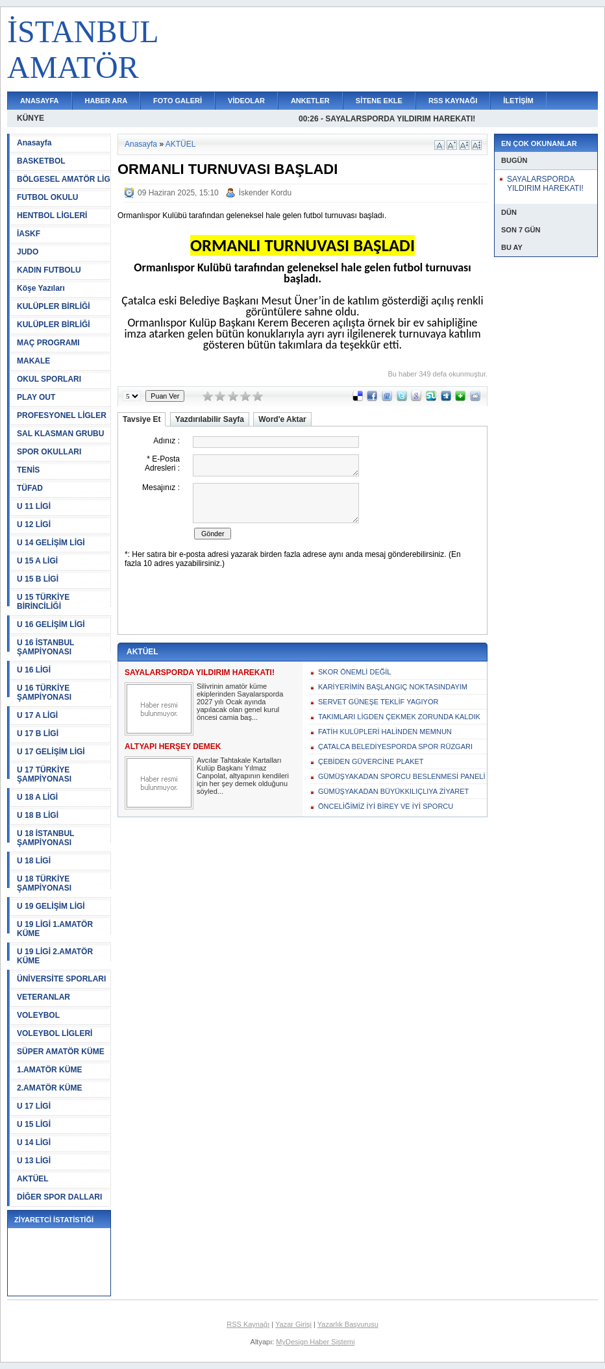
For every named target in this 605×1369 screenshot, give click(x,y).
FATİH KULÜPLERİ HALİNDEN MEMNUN (385, 731)
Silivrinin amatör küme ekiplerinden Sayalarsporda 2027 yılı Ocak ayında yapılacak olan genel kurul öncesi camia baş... (240, 701)
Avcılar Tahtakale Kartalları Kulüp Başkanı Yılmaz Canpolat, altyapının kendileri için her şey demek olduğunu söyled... (243, 775)
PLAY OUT (36, 397)
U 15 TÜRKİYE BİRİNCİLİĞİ (43, 602)
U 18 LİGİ (34, 860)
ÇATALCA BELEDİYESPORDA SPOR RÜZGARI (395, 746)
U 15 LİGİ (34, 1124)
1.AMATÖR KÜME (49, 1069)
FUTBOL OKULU (47, 197)
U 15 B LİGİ (37, 579)
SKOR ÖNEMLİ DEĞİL (354, 672)
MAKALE (33, 360)
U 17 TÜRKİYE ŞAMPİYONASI (44, 774)
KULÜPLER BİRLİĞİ (53, 306)
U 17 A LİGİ (37, 715)
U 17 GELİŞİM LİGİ (51, 751)
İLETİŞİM (518, 101)
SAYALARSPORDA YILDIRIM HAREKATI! (545, 184)
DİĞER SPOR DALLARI (59, 1197)
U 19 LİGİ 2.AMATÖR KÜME (55, 956)
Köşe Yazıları (41, 288)
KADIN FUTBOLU (49, 270)
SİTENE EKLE (379, 101)
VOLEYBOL (38, 1015)
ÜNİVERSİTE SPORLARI (61, 978)
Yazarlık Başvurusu (347, 1324)
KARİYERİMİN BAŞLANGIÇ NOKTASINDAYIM (392, 687)
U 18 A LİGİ (37, 797)
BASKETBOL (41, 161)
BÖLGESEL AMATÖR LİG (63, 179)
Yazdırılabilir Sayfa (209, 419)
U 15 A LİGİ (37, 560)
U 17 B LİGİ (37, 733)
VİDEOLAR (246, 101)
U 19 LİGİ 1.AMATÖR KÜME (55, 929)
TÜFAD (30, 488)
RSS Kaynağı (248, 1324)
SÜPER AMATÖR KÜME (61, 1051)
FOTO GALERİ (177, 101)
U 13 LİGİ (34, 1160)
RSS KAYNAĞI (452, 101)
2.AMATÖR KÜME (49, 1087)
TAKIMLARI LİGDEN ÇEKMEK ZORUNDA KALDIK (399, 717)
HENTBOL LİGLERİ (52, 215)
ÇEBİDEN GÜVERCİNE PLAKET (371, 761)
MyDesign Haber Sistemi (315, 1342)
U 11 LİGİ (34, 506)
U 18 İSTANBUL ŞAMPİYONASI (45, 838)
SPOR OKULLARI (49, 451)
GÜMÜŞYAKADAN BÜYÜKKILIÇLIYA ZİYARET (393, 791)
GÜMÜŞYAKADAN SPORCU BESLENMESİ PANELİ (402, 776)
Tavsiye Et (141, 419)
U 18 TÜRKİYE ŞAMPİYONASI (44, 883)
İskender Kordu (265, 192)
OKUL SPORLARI (49, 379)
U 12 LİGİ (34, 524)
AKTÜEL (33, 1178)
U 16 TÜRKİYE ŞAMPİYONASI (44, 693)
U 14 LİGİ (34, 1142)
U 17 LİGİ (34, 1106)
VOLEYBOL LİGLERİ (54, 1033)
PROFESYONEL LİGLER (61, 415)
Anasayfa (34, 142)
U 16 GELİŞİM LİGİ (51, 624)
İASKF (28, 233)
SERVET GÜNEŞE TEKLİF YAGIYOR (378, 702)
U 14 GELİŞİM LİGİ (51, 542)
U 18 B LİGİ (37, 815)
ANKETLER (310, 101)
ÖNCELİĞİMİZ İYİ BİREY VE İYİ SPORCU (385, 806)
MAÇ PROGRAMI (48, 342)
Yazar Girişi (293, 1324)
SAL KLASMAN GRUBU (60, 433)
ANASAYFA (39, 101)
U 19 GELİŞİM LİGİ (51, 906)
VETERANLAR (43, 997)
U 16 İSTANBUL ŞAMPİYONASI (45, 647)
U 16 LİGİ (34, 669)
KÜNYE (30, 118)
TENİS (28, 470)
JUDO (27, 251)
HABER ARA (106, 101)
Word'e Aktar (282, 419)
